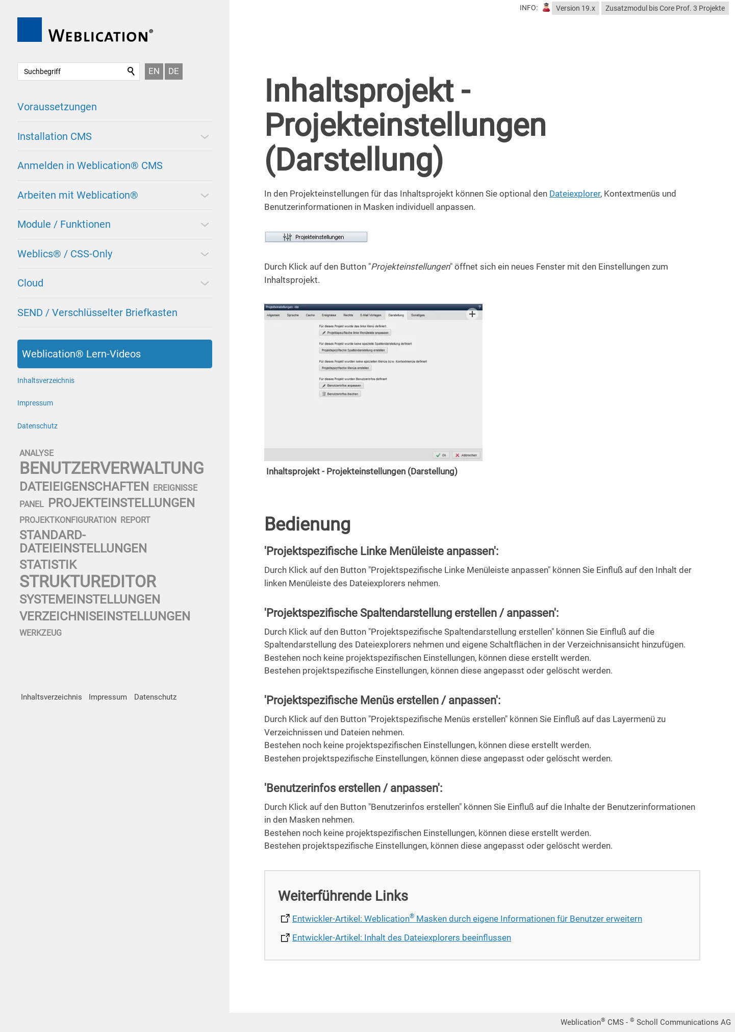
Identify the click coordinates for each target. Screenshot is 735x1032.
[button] (204, 136)
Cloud (30, 283)
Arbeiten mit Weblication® (77, 195)
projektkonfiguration (67, 520)
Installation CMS (54, 136)
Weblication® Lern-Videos (81, 354)
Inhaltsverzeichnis (45, 380)
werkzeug (40, 633)
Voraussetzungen (57, 107)
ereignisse (175, 488)
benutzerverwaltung (111, 468)
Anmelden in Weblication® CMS (90, 165)
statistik (48, 565)
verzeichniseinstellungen (104, 616)
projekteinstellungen (121, 503)
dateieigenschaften (84, 486)
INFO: (529, 8)
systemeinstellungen (89, 599)
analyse (36, 453)
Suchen (131, 71)
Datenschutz (37, 426)
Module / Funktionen (64, 224)
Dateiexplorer (574, 193)
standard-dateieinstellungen (83, 541)
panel (31, 504)
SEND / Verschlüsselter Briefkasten (97, 312)
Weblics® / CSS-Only (64, 254)
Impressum (35, 403)
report (135, 520)
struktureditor (87, 581)
